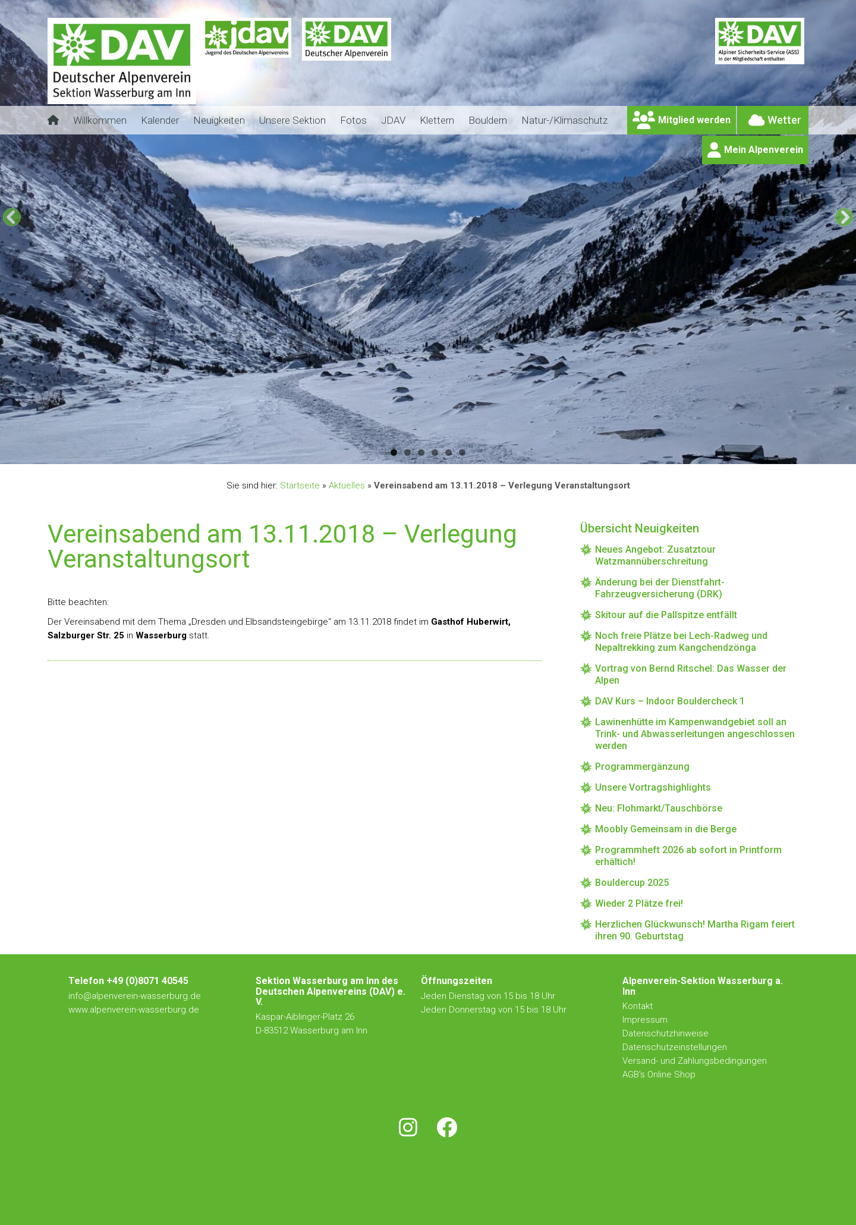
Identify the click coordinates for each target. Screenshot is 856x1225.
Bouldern (487, 120)
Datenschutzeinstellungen (674, 1047)
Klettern (437, 120)
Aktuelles (347, 485)
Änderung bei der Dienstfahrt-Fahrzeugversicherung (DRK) (660, 588)
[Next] (844, 217)
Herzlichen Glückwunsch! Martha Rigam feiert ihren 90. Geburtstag (695, 930)
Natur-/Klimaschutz (564, 120)
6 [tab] (462, 452)
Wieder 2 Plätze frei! (639, 903)
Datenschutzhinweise (665, 1033)
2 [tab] (407, 452)
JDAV (393, 120)
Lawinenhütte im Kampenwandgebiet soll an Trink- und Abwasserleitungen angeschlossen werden (695, 733)
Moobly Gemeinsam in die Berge (666, 829)
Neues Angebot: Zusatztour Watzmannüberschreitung (655, 555)
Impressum (645, 1019)
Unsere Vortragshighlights (653, 787)
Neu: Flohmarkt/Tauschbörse (658, 808)
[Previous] (12, 217)
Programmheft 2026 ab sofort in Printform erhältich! (688, 855)
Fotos (353, 120)
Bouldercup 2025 (632, 882)
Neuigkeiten (219, 120)
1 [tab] (394, 452)
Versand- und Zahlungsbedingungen (694, 1060)
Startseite (300, 485)
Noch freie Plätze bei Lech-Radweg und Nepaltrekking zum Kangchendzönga (681, 641)
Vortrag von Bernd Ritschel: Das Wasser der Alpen (690, 674)
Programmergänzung (642, 766)
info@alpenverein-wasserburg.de (134, 996)
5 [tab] (448, 452)
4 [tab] (435, 452)
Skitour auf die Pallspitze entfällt (666, 615)
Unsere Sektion (292, 120)
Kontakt (638, 1006)
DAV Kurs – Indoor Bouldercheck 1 (670, 701)
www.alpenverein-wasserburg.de (133, 1009)
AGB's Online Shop (659, 1074)
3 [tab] (421, 452)
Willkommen (100, 120)
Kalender (160, 120)
